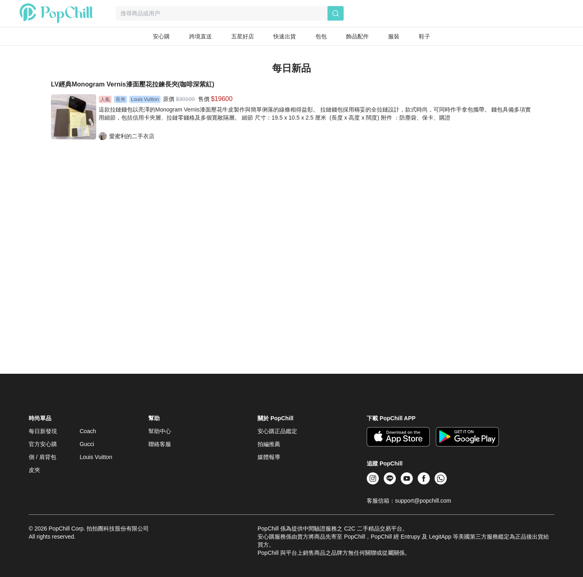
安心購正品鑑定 (277, 431)
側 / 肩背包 (42, 457)
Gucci (87, 444)
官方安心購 (43, 444)
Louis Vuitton (96, 457)
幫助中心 (159, 431)
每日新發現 (43, 431)
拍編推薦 (269, 444)
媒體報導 (269, 457)
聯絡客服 (159, 444)
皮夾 (34, 470)
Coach (88, 431)
